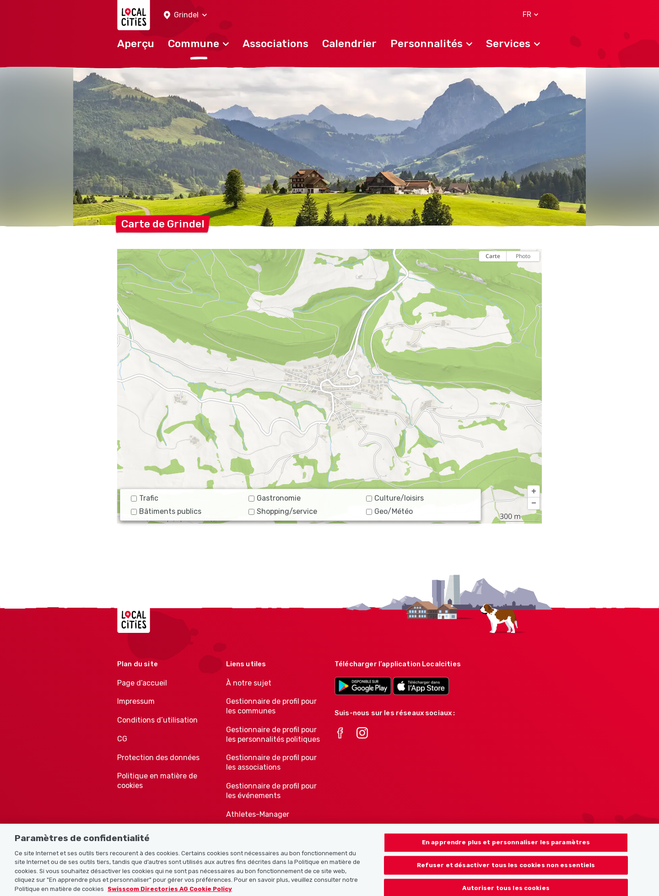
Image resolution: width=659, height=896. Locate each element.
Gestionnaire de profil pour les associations (271, 762)
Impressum (136, 701)
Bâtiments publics (166, 511)
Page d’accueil (142, 683)
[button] (185, 15)
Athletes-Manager (257, 814)
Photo (523, 256)
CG (122, 738)
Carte (493, 256)
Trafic (144, 498)
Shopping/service (282, 511)
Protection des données (158, 757)
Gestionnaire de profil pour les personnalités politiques (273, 734)
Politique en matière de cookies (157, 781)
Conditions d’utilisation (157, 720)
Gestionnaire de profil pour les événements (271, 791)
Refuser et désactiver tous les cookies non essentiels (506, 872)
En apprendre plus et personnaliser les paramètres (506, 849)
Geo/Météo (389, 511)
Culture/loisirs (395, 498)
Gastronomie (274, 498)
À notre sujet (248, 683)
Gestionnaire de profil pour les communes (271, 706)
